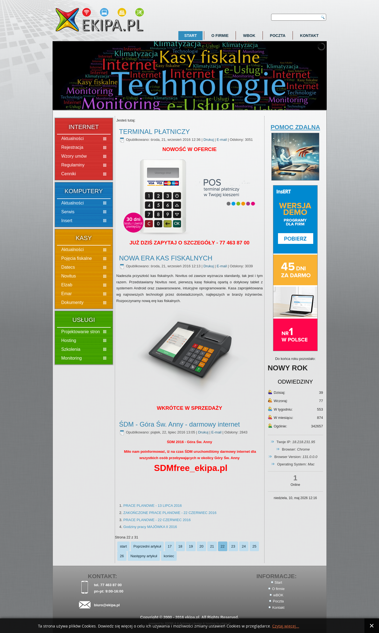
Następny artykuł (143, 556)
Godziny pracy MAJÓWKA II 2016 (150, 527)
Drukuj (209, 140)
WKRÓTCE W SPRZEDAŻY (189, 408)
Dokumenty (72, 302)
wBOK (249, 35)
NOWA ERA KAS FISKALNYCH (165, 258)
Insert (66, 220)
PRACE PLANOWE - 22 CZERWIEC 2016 (157, 520)
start (123, 546)
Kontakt (309, 35)
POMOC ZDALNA (295, 127)
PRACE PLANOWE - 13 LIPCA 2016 (152, 505)
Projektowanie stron (80, 331)
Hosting (68, 340)
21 (212, 546)
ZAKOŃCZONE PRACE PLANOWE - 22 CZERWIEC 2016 (170, 513)
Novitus (68, 276)
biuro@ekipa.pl (107, 605)
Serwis (68, 211)
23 (233, 546)
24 (244, 546)
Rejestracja (72, 147)
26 (122, 556)
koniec (169, 556)
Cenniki (68, 173)
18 (180, 546)
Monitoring (71, 358)
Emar (66, 293)
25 (254, 546)
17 (169, 546)
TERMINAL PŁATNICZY (154, 131)
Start (190, 35)
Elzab (66, 284)
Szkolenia (70, 349)
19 (191, 546)
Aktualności (72, 138)
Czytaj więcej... (285, 626)
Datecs (68, 267)
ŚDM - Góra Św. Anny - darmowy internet (179, 424)
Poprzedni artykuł (147, 546)
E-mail (222, 140)
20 (201, 546)
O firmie (219, 35)
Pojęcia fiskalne (76, 258)
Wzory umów (74, 156)
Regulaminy (72, 165)
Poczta (278, 35)
